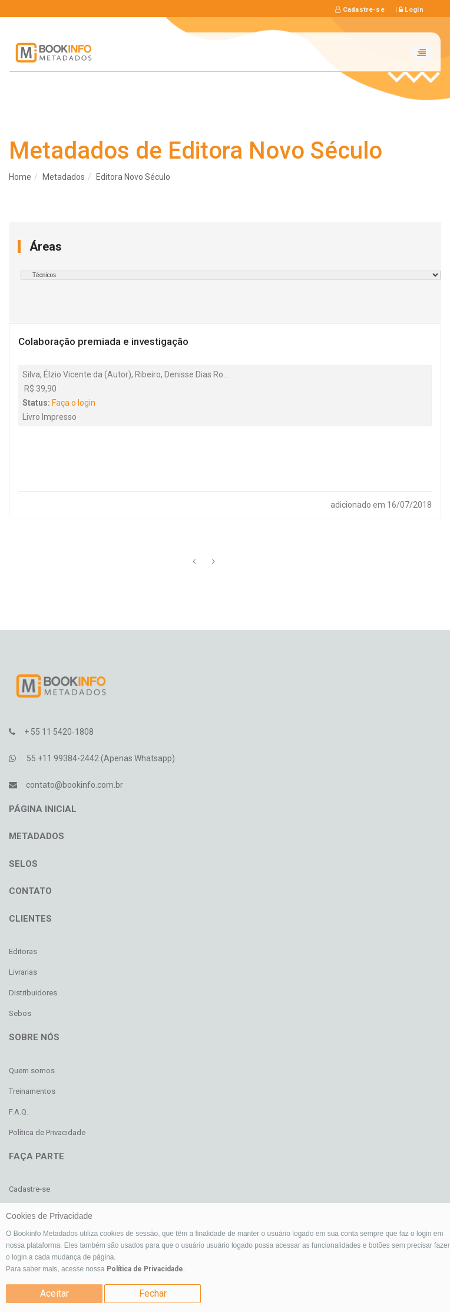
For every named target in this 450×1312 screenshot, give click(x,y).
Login (411, 10)
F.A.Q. (18, 1111)
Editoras (23, 951)
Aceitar (54, 1293)
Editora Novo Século (133, 177)
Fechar (153, 1293)
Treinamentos (32, 1091)
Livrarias (23, 972)
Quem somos (32, 1070)
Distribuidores (33, 992)
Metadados (63, 177)
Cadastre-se (360, 10)
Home (20, 177)
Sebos (20, 1013)
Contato (30, 891)
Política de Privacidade (145, 1269)
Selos (23, 864)
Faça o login (73, 402)
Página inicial (43, 809)
